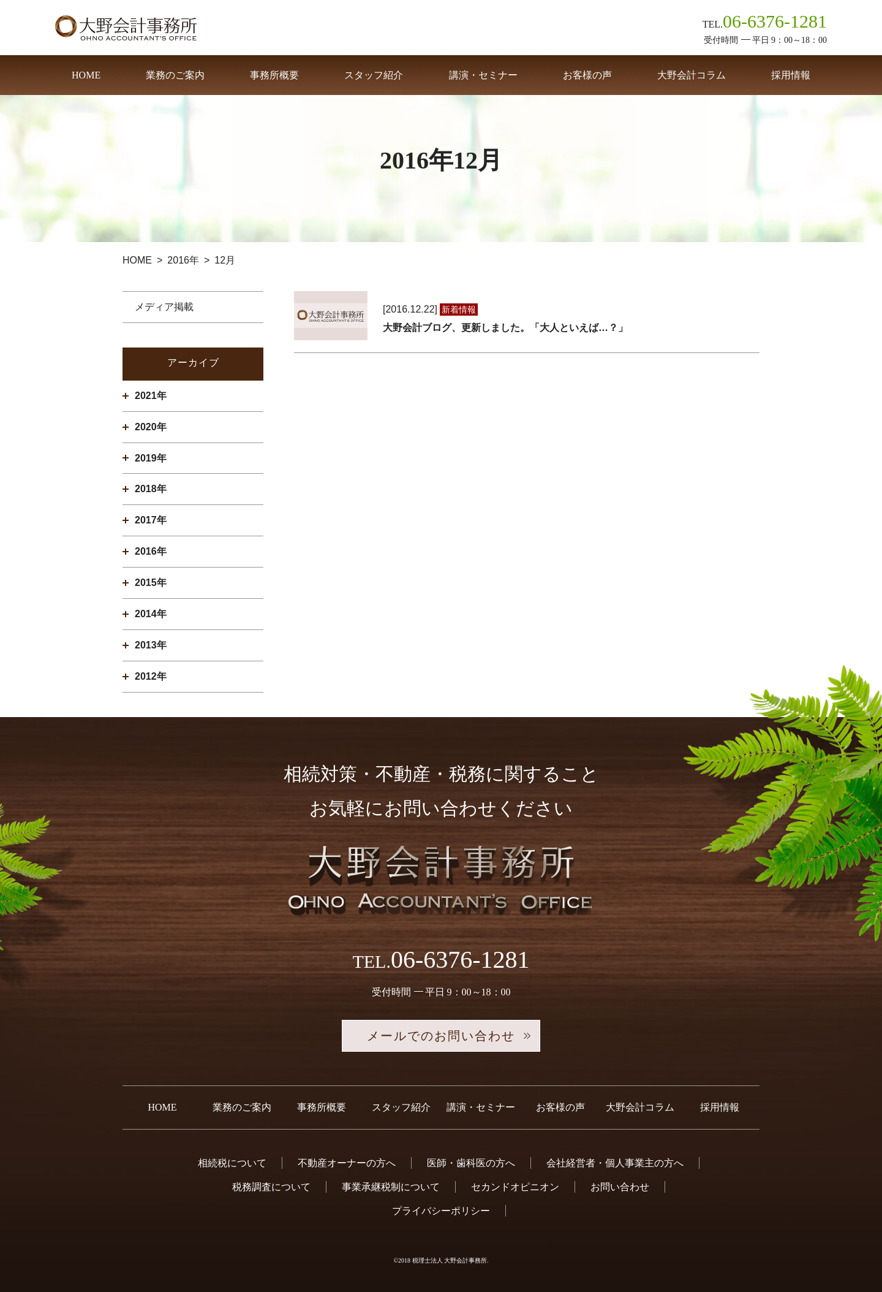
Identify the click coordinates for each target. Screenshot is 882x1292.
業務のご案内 (175, 75)
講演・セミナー (483, 75)
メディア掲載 (164, 307)
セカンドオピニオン (515, 1187)
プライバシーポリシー (441, 1211)
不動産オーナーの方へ (347, 1163)
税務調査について (271, 1187)
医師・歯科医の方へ (471, 1163)
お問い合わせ (619, 1187)
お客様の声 (587, 75)
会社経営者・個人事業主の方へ (615, 1163)
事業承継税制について (391, 1187)
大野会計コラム (691, 75)
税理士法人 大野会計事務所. (450, 1260)
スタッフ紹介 (373, 75)
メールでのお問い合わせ (441, 1036)
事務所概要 (274, 75)
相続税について (232, 1163)
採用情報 (790, 75)
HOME (86, 75)
